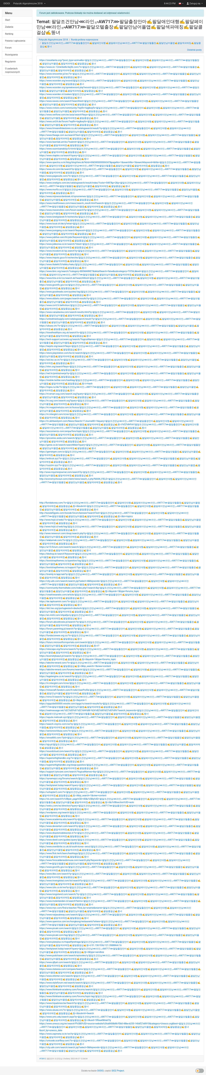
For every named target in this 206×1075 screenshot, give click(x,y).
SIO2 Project (118, 1070)
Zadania (9, 27)
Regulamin (10, 61)
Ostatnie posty (194, 50)
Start (7, 20)
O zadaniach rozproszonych (12, 70)
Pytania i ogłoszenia (15, 40)
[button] (29, 3)
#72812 (42, 1059)
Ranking (9, 33)
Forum (8, 47)
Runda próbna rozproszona (84, 39)
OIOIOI (6, 3)
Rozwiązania (11, 54)
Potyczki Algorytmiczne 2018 (53, 39)
